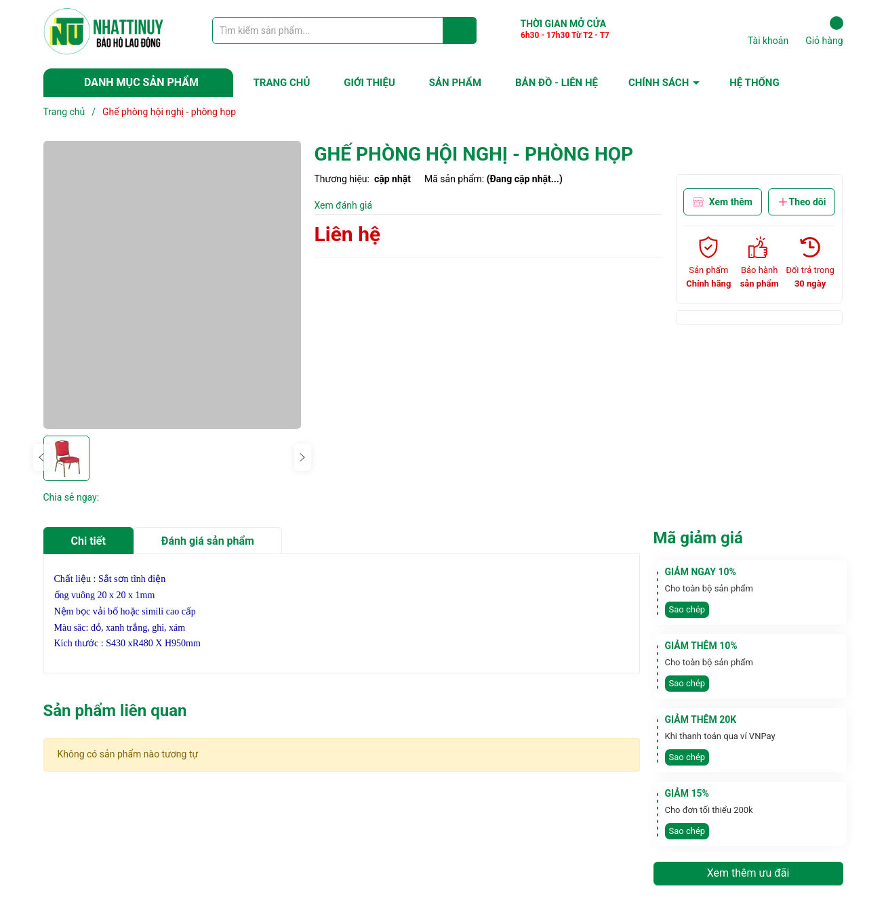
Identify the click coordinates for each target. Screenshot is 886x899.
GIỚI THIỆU (369, 83)
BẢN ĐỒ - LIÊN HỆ (556, 83)
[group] (172, 285)
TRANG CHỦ (282, 83)
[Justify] (460, 30)
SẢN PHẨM (455, 83)
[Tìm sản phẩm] (344, 30)
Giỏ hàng (824, 31)
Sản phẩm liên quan (115, 710)
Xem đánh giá (344, 205)
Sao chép (687, 609)
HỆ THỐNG (754, 83)
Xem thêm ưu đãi (748, 872)
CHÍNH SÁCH (658, 83)
